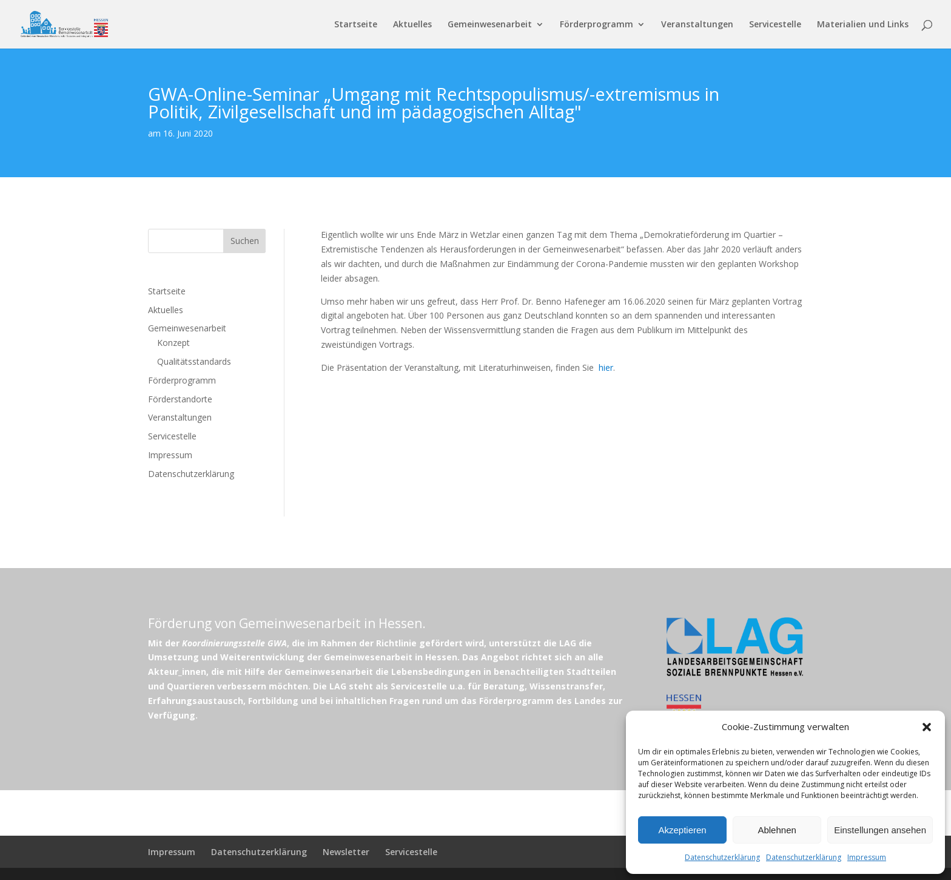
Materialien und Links (863, 25)
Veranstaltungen (697, 25)
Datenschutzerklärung (722, 857)
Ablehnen (777, 830)
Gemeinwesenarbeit (490, 25)
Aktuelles (412, 25)
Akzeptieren (682, 830)
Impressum (866, 857)
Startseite (355, 25)
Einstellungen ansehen (880, 830)
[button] (927, 727)
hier (606, 367)
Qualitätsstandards (194, 361)
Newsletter (346, 852)
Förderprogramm (596, 25)
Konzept (173, 342)
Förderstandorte (180, 399)
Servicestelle (775, 25)
